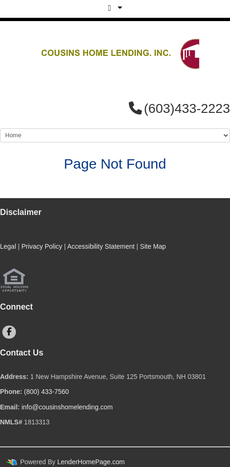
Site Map (153, 246)
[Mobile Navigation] (115, 135)
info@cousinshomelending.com (67, 407)
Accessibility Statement (100, 246)
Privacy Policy (42, 246)
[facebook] (9, 332)
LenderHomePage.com (91, 462)
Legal (8, 246)
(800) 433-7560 (46, 391)
